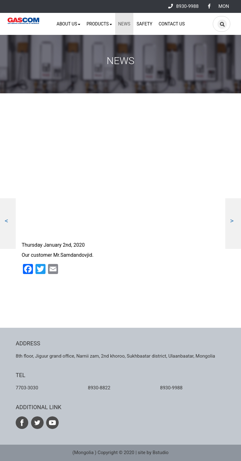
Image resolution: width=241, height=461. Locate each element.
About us (68, 23)
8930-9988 (183, 6)
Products (99, 23)
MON (223, 6)
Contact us (171, 23)
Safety (144, 23)
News (124, 23)
